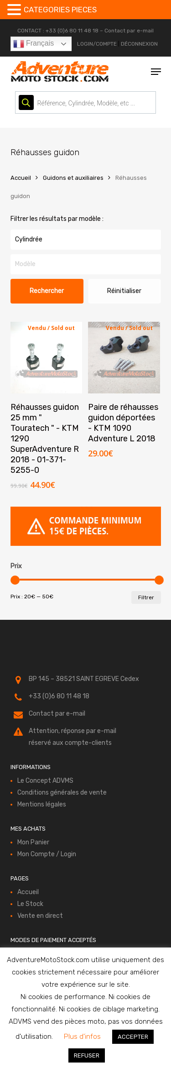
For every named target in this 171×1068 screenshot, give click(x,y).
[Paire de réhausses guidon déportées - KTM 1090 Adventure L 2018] (124, 358)
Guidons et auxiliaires (73, 177)
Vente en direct (40, 916)
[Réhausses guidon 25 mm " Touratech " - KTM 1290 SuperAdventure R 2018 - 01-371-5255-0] (46, 358)
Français (33, 43)
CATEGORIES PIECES (60, 9)
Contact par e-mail (129, 30)
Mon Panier (33, 842)
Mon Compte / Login (46, 854)
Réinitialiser (124, 291)
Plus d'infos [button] (82, 1036)
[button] (156, 71)
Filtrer (146, 597)
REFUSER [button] (86, 1055)
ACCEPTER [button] (133, 1036)
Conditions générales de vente (62, 792)
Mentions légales (41, 804)
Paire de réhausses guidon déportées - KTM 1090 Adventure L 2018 (123, 423)
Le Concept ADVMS (45, 781)
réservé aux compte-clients (70, 743)
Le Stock (30, 904)
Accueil (20, 177)
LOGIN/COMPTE (97, 44)
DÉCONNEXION (139, 44)
